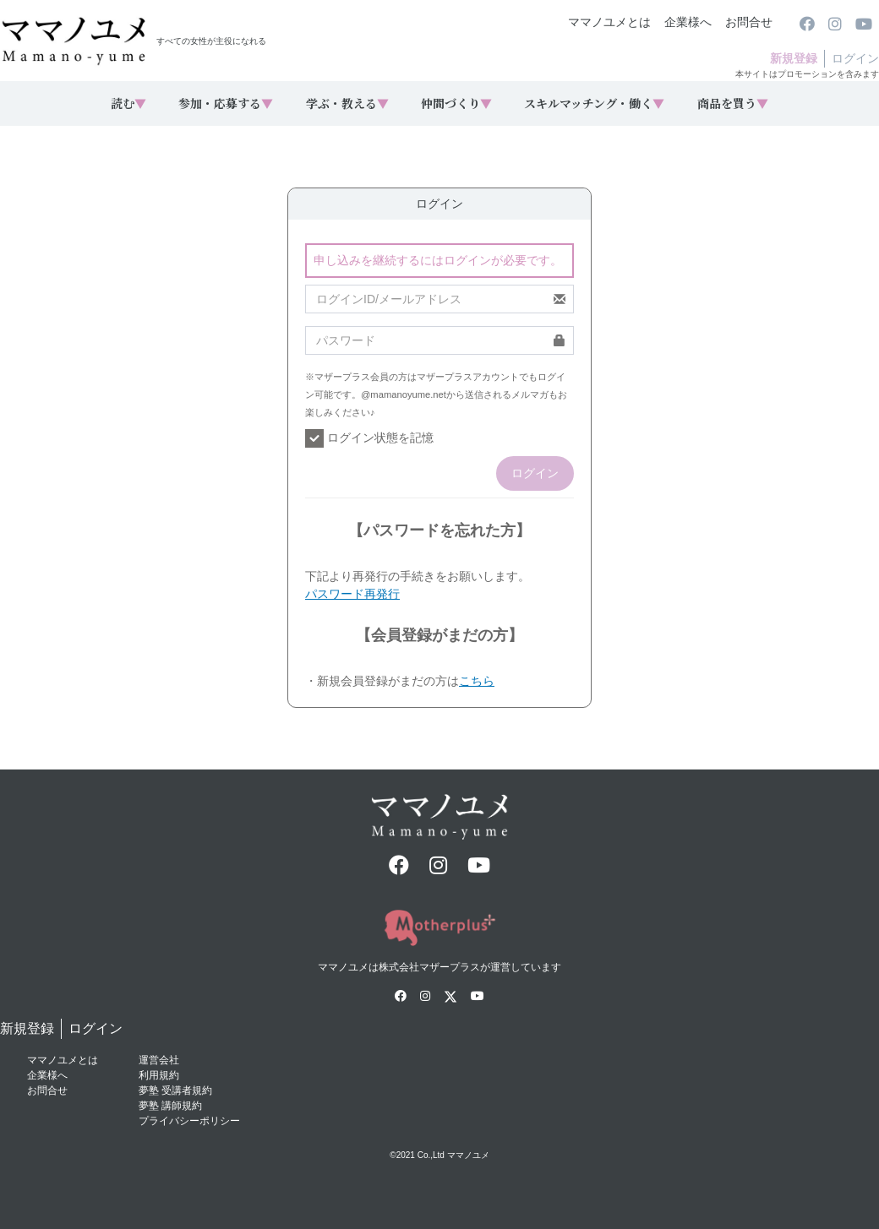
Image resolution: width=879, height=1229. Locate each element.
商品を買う (732, 103)
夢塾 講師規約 (170, 1106)
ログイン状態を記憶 (369, 438)
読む (128, 103)
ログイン (855, 58)
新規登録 (793, 58)
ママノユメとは (609, 22)
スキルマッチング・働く (594, 103)
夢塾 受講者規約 (175, 1090)
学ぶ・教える (347, 103)
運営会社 (159, 1060)
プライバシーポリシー (189, 1121)
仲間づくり (456, 103)
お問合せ (749, 22)
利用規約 (159, 1075)
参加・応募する (225, 103)
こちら (476, 681)
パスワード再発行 (352, 594)
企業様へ (688, 22)
